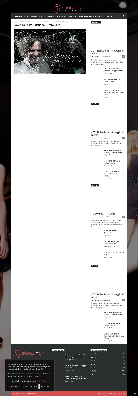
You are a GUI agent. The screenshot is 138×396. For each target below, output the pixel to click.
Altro (108, 16)
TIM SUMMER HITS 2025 (103, 213)
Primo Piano (21, 16)
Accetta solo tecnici (30, 386)
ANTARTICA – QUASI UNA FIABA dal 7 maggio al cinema (114, 70)
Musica (61, 16)
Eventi (72, 16)
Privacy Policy (102, 393)
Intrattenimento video (90, 16)
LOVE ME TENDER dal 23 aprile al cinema (112, 80)
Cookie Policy (41, 381)
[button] (123, 16)
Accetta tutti (45, 386)
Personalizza (13, 386)
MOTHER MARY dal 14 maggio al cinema (107, 52)
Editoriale (94, 371)
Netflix (93, 374)
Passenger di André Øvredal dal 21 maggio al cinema (75, 356)
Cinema (49, 16)
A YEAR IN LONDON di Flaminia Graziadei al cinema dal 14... (114, 92)
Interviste (36, 16)
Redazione (122, 393)
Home (15, 21)
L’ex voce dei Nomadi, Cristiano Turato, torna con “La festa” (34, 21)
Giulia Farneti (95, 56)
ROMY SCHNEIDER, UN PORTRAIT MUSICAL (112, 243)
